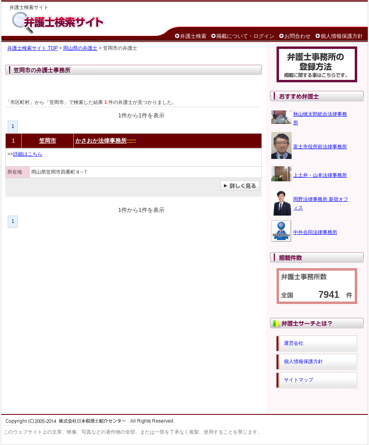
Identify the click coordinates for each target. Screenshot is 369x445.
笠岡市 (47, 140)
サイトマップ (298, 380)
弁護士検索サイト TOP (32, 48)
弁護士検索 (193, 36)
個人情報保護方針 (342, 36)
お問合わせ (297, 36)
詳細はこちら (27, 154)
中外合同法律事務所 (315, 232)
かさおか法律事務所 (101, 140)
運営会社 (293, 343)
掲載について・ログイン (245, 36)
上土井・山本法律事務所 (320, 175)
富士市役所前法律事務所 (320, 147)
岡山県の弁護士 (80, 48)
